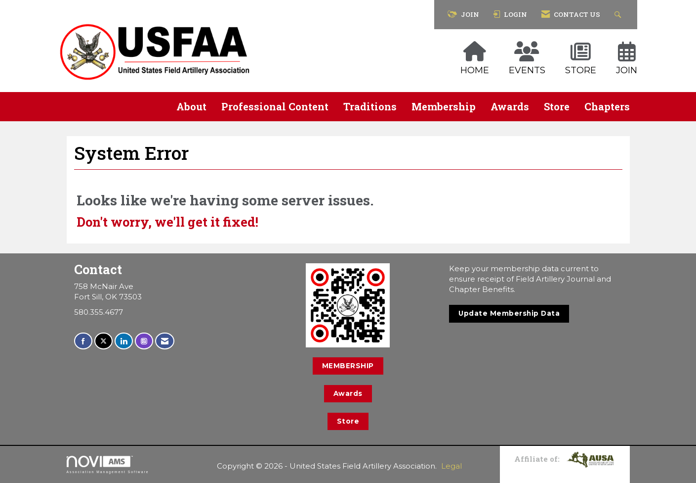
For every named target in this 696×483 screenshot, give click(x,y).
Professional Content (274, 106)
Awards (510, 106)
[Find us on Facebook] (83, 341)
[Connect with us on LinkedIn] (124, 341)
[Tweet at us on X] (103, 341)
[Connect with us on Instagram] (144, 341)
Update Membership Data (509, 313)
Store (557, 106)
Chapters (607, 106)
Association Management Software (108, 465)
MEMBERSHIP (348, 366)
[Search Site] (619, 14)
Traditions (370, 106)
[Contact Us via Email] (164, 341)
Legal (451, 466)
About (191, 106)
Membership (443, 106)
